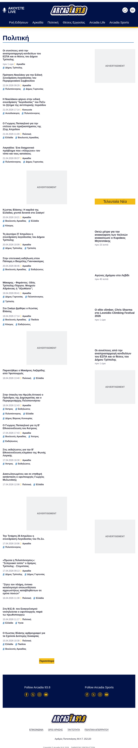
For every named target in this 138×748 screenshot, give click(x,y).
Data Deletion (53, 420)
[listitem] (69, 365)
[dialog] (69, 374)
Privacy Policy (84, 420)
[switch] (102, 371)
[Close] (115, 328)
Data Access (69, 420)
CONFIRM (49, 410)
